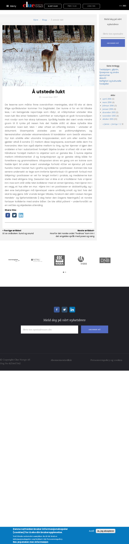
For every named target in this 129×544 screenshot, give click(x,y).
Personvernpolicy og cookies (106, 360)
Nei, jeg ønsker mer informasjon (30, 541)
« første (106, 124)
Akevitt (102, 78)
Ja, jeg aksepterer (105, 531)
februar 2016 (108, 105)
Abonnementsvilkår (61, 360)
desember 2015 (108, 112)
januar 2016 (107, 109)
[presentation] (41, 340)
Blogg (44, 19)
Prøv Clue (72, 6)
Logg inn (91, 6)
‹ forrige (114, 124)
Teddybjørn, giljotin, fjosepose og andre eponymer (109, 72)
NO (124, 5)
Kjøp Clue (53, 6)
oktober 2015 (107, 119)
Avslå (91, 531)
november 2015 (109, 115)
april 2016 (106, 99)
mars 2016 (107, 102)
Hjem (35, 19)
